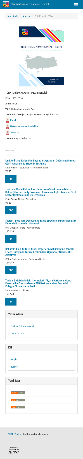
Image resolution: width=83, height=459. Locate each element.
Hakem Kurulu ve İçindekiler (24, 126)
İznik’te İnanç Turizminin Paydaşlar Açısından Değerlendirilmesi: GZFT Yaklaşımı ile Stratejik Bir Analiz (40, 162)
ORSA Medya (14, 434)
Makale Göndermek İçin (23, 326)
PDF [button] (11, 178)
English (14, 359)
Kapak (13, 120)
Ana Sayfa (13, 16)
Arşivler (26, 16)
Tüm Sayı (14, 132)
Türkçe (14, 366)
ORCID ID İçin (17, 333)
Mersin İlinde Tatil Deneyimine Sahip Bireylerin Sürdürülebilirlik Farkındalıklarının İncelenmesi (40, 222)
